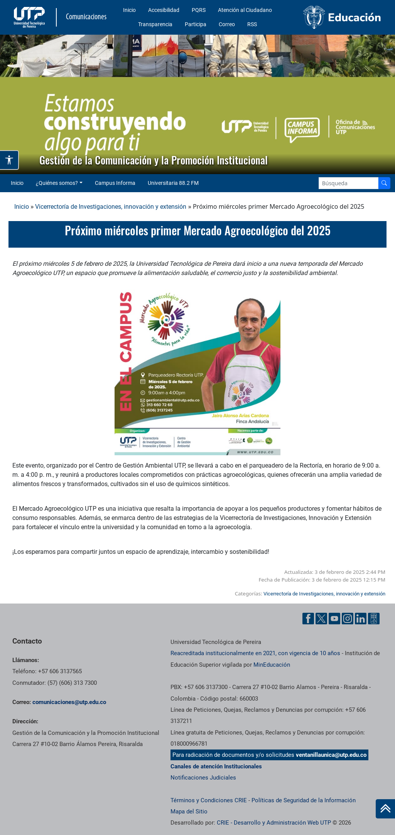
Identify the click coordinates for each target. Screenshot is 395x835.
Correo (227, 24)
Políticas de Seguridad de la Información (304, 800)
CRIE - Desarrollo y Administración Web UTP (274, 822)
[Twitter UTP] (321, 618)
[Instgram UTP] (347, 618)
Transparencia (155, 24)
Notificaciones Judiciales (203, 777)
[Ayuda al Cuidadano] (374, 618)
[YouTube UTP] (334, 618)
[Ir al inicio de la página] (385, 809)
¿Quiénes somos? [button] (57, 183)
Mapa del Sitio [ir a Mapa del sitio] (189, 811)
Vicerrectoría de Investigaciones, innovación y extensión (110, 206)
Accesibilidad (163, 10)
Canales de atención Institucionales (216, 766)
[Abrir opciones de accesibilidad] (9, 160)
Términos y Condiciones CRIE (208, 800)
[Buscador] (384, 183)
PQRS (199, 10)
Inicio (129, 10)
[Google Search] (348, 183)
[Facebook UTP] (308, 618)
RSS (252, 24)
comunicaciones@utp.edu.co (69, 702)
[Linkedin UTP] (360, 618)
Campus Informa (115, 183)
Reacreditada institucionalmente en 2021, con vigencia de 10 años (255, 653)
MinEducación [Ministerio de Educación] (271, 664)
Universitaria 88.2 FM (173, 183)
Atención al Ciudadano (245, 10)
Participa (195, 24)
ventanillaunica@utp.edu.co (331, 754)
